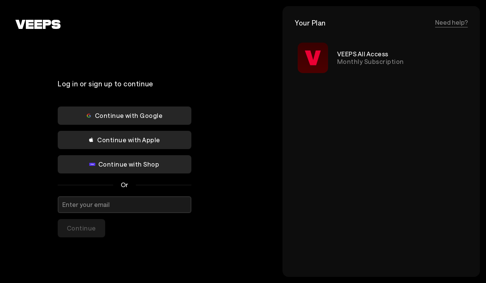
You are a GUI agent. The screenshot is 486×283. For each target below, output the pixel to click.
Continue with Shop (124, 164)
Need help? (451, 22)
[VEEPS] (38, 24)
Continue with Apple (124, 139)
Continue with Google (124, 115)
